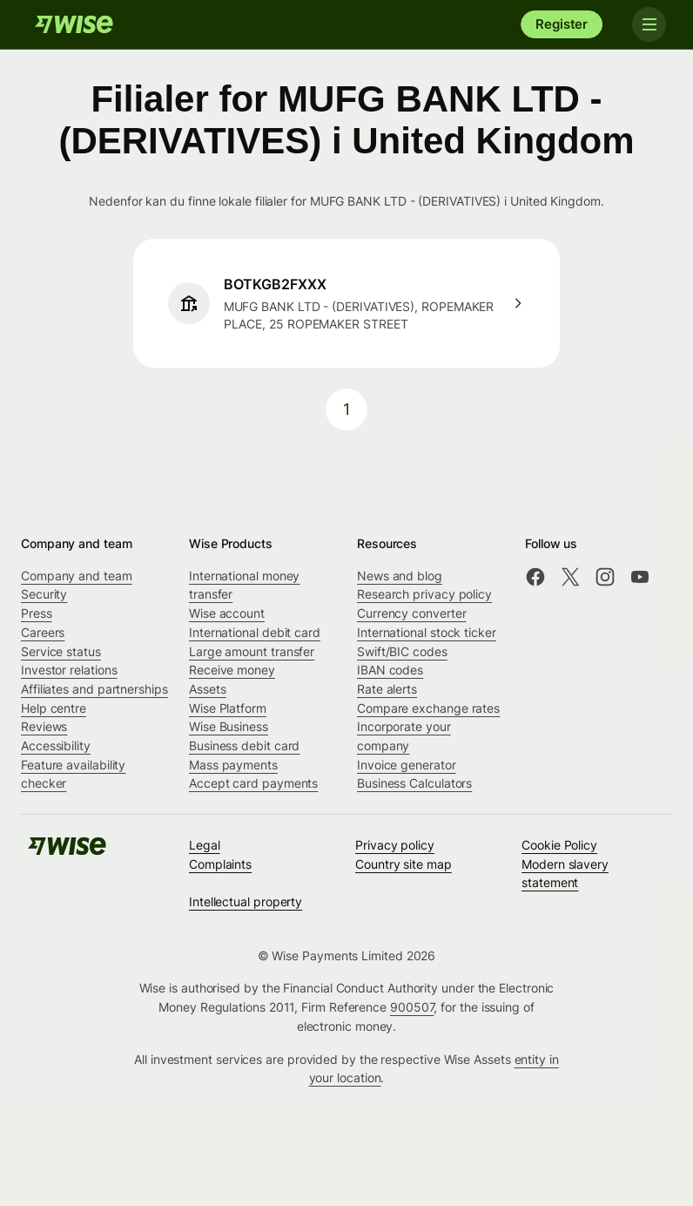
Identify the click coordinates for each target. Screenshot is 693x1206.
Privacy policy (394, 844)
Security (44, 593)
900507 (412, 1006)
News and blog (399, 575)
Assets (207, 688)
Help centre (53, 708)
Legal (204, 844)
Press (36, 613)
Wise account (227, 613)
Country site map (403, 864)
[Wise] (74, 24)
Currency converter (412, 613)
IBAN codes (390, 669)
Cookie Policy (559, 844)
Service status (61, 651)
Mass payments (233, 764)
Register (561, 24)
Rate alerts (387, 688)
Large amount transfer (251, 651)
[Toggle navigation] (647, 24)
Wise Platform (227, 708)
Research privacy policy (424, 593)
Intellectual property (245, 901)
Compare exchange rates (428, 708)
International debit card (254, 632)
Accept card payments (253, 783)
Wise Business (228, 726)
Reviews (44, 726)
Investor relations (69, 669)
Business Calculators (414, 783)
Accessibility (56, 745)
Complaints (220, 864)
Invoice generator (406, 764)
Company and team (76, 575)
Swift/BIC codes (402, 651)
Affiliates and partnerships (94, 688)
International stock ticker (426, 632)
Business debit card (244, 745)
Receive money (232, 669)
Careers (42, 632)
